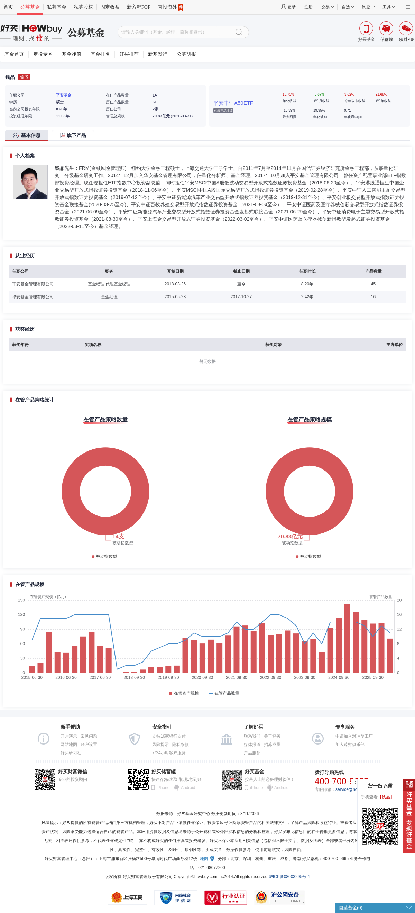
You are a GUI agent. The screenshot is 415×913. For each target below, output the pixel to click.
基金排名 (100, 54)
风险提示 (160, 744)
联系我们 (252, 736)
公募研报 (186, 54)
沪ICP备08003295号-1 (289, 876)
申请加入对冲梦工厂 (354, 736)
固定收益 (110, 7)
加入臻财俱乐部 (350, 744)
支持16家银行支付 (169, 736)
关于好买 (272, 736)
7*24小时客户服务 (169, 752)
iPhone (163, 787)
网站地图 (69, 744)
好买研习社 (71, 752)
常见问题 (89, 736)
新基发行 (157, 54)
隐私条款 (180, 744)
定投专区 (43, 54)
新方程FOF (138, 7)
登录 (291, 6)
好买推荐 (129, 54)
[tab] (28, 135)
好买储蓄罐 (163, 771)
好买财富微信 (72, 771)
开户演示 (69, 736)
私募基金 (56, 7)
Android (188, 787)
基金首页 (14, 54)
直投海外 (170, 7)
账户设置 (89, 744)
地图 (204, 858)
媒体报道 (252, 744)
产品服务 (252, 752)
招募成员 (272, 744)
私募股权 (83, 7)
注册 (308, 6)
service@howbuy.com (355, 789)
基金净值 (71, 54)
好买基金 (254, 771)
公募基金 (30, 7)
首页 (8, 7)
